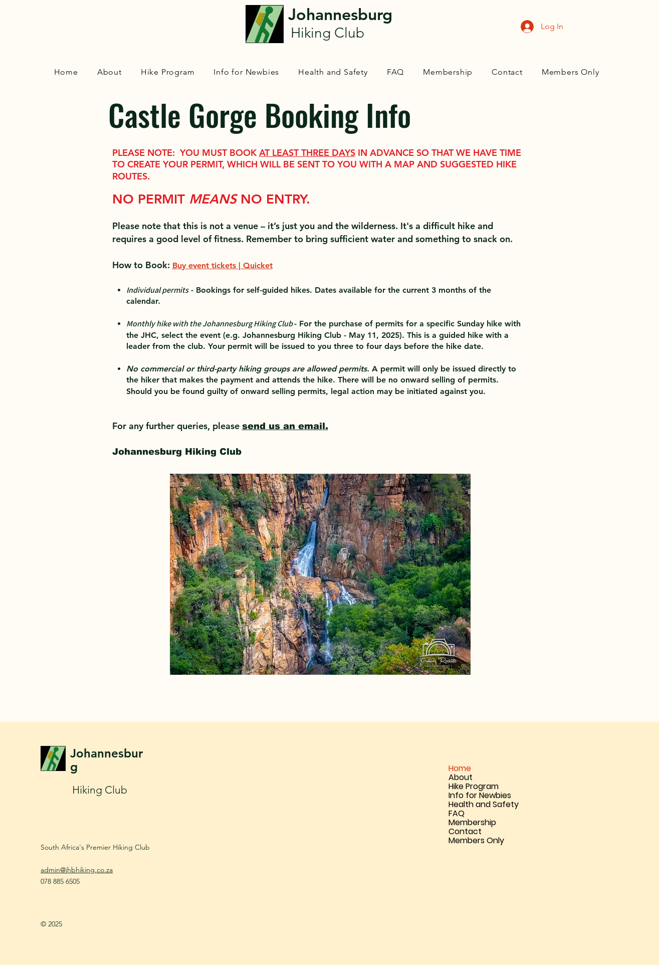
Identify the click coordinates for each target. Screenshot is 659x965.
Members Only (476, 840)
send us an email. (285, 426)
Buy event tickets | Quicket (222, 265)
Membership (472, 822)
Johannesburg (106, 760)
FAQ (457, 813)
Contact (465, 831)
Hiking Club (99, 790)
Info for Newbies (480, 795)
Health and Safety (484, 804)
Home (460, 768)
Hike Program (474, 786)
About (461, 777)
